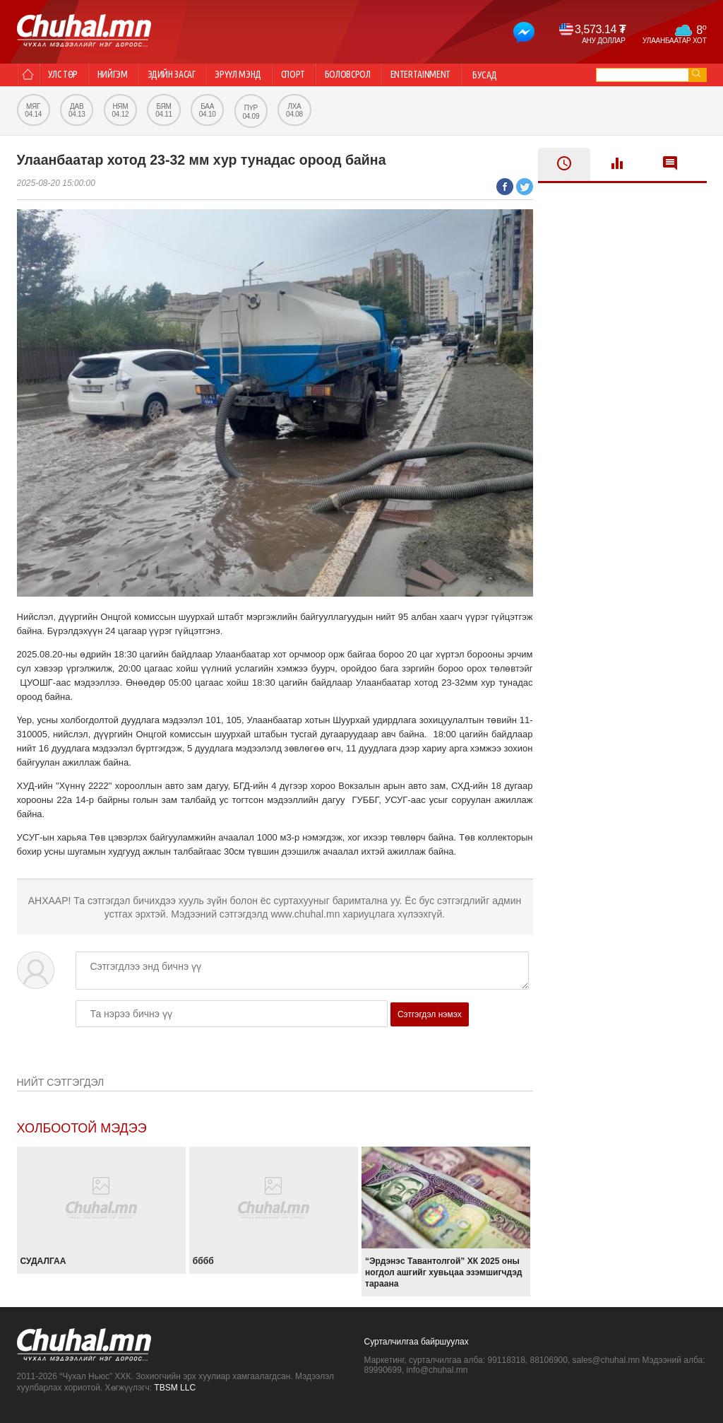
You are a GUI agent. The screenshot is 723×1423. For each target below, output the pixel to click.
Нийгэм (121, 75)
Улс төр (67, 75)
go (696, 73)
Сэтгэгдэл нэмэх (430, 1014)
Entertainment (457, 75)
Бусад (524, 75)
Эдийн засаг (184, 75)
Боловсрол (378, 75)
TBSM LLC (175, 1388)
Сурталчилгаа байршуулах (416, 1342)
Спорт (317, 75)
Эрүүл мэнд (256, 75)
